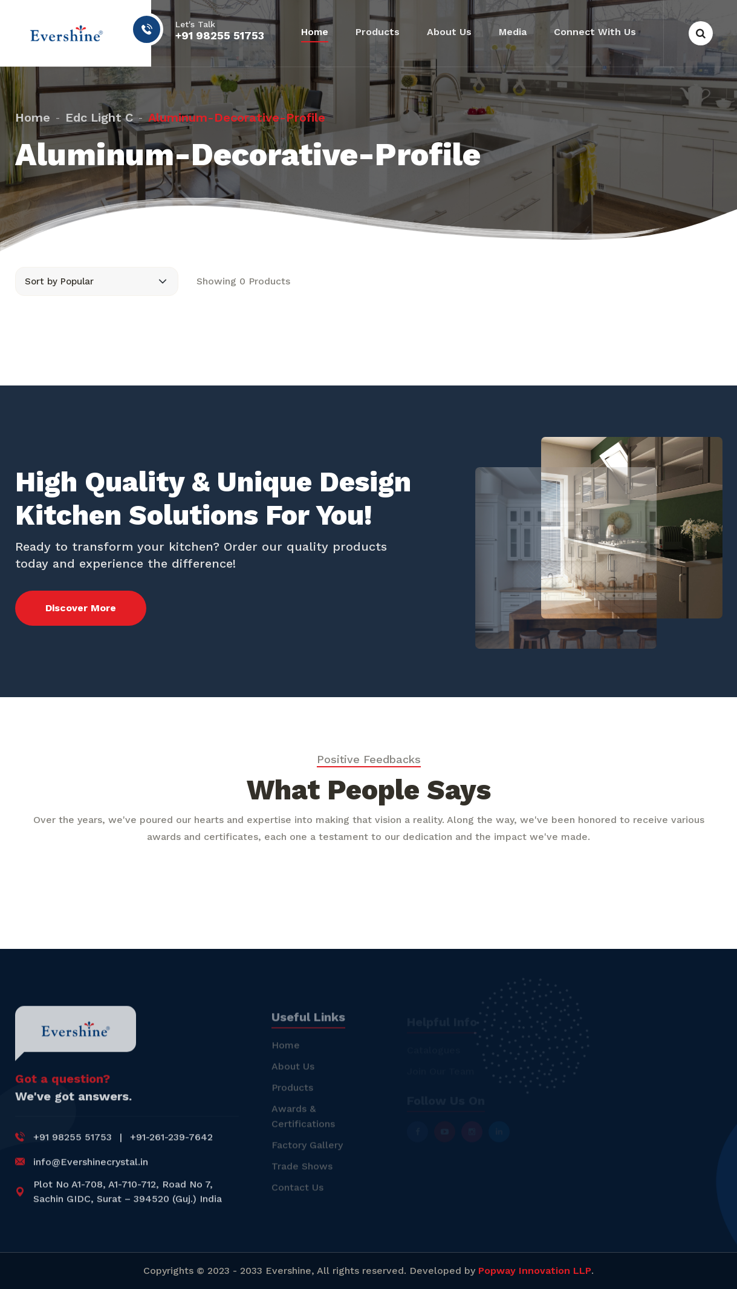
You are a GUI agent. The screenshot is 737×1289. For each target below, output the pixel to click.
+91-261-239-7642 (171, 1145)
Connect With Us (595, 32)
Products (378, 32)
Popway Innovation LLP (534, 1270)
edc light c (99, 111)
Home (314, 32)
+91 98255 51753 (219, 36)
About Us (449, 32)
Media (513, 32)
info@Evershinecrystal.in (90, 1170)
